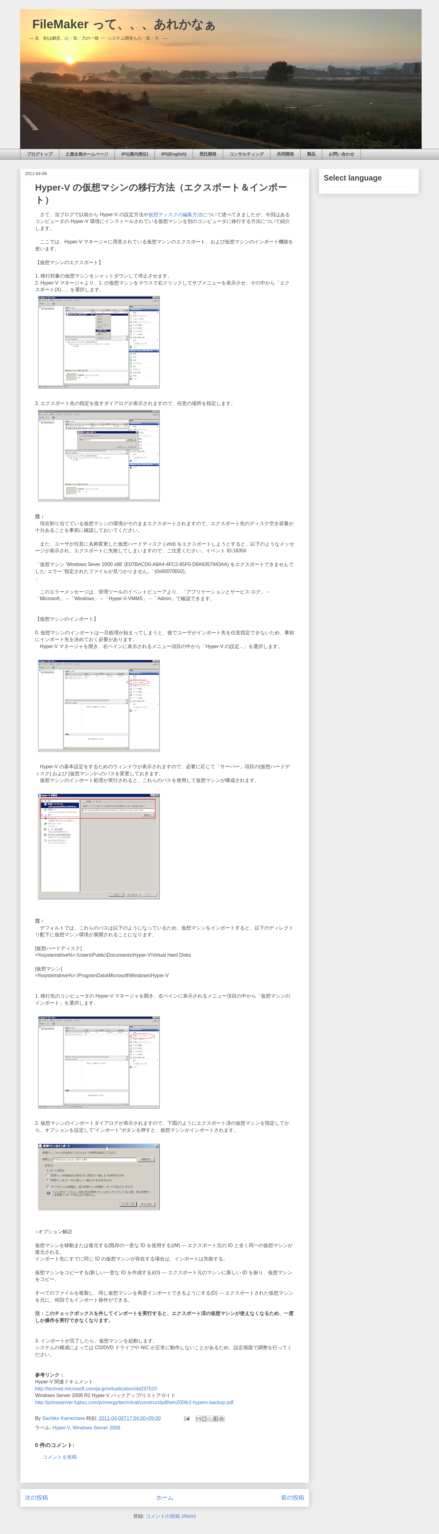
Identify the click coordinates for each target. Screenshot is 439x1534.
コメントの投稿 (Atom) (171, 1516)
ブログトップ (39, 154)
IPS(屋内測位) (134, 154)
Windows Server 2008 (96, 1427)
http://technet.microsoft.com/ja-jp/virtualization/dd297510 (96, 1388)
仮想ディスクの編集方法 (175, 214)
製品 (311, 154)
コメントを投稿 (60, 1457)
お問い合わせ (341, 154)
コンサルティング (247, 154)
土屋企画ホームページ (87, 154)
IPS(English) (173, 154)
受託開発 (207, 154)
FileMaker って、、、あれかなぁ (118, 24)
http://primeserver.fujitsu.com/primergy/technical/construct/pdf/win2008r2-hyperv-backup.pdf (134, 1402)
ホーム (164, 1497)
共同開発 (285, 154)
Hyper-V (61, 1427)
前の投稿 (292, 1497)
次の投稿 (36, 1497)
